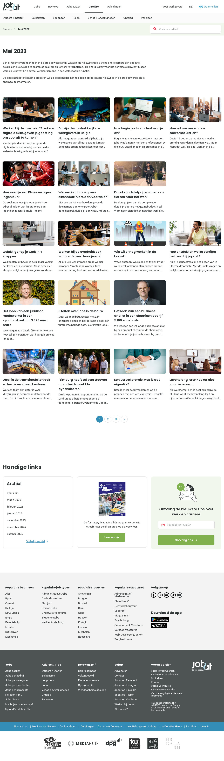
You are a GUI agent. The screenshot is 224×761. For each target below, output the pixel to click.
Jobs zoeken (13, 670)
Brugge (82, 598)
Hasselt (82, 617)
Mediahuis (11, 636)
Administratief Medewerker (123, 595)
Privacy (155, 682)
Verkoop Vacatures (125, 629)
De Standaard (68, 726)
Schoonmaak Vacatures (128, 625)
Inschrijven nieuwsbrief (19, 704)
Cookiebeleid (157, 678)
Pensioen (47, 699)
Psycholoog (121, 620)
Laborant (119, 610)
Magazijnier (121, 615)
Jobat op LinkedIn (125, 690)
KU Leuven (11, 632)
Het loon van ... (14, 694)
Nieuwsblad (21, 726)
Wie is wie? (121, 709)
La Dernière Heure (171, 726)
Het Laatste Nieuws (44, 726)
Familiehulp (12, 622)
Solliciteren (48, 675)
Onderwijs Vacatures (54, 612)
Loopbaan (48, 680)
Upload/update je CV (17, 709)
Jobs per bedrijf (14, 675)
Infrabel (10, 627)
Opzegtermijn (86, 685)
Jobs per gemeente (16, 690)
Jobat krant (12, 699)
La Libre (191, 726)
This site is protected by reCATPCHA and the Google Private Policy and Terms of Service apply (165, 706)
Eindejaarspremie (88, 680)
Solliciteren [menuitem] (38, 17)
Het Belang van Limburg (142, 726)
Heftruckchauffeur (125, 606)
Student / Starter (52, 670)
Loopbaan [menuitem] (59, 17)
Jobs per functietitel (17, 685)
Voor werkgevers (172, 6)
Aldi (7, 593)
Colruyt (9, 603)
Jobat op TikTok (124, 694)
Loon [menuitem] (76, 17)
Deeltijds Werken (52, 598)
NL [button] (191, 6)
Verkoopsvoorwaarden (163, 689)
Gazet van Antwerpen (110, 726)
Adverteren (120, 670)
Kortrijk (82, 622)
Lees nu (109, 537)
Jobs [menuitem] (37, 6)
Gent (81, 612)
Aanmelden (208, 6)
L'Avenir (204, 726)
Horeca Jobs (49, 608)
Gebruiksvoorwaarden (163, 670)
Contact (119, 675)
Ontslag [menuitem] (128, 17)
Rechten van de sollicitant (164, 674)
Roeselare (84, 636)
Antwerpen (84, 593)
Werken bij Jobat (124, 704)
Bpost (8, 598)
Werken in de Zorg (52, 622)
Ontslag (46, 694)
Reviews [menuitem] (53, 6)
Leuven (82, 627)
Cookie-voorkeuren (161, 685)
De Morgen (87, 726)
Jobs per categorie (16, 680)
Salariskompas (87, 670)
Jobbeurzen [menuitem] (73, 6)
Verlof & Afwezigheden (55, 690)
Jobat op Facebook (126, 680)
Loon (45, 685)
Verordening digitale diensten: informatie (166, 694)
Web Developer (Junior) (128, 634)
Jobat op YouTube (125, 699)
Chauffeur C (121, 601)
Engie (8, 617)
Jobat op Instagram (126, 685)
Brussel (82, 603)
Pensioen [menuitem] (146, 17)
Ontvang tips (184, 540)
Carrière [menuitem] (94, 6)
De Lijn (9, 608)
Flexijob (46, 603)
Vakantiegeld (86, 675)
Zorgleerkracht (123, 639)
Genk (81, 608)
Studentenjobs (50, 617)
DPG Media (12, 612)
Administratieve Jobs (54, 593)
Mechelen (84, 632)
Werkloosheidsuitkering (92, 690)
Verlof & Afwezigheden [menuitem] (101, 17)
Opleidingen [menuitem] (114, 6)
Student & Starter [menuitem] (13, 17)
